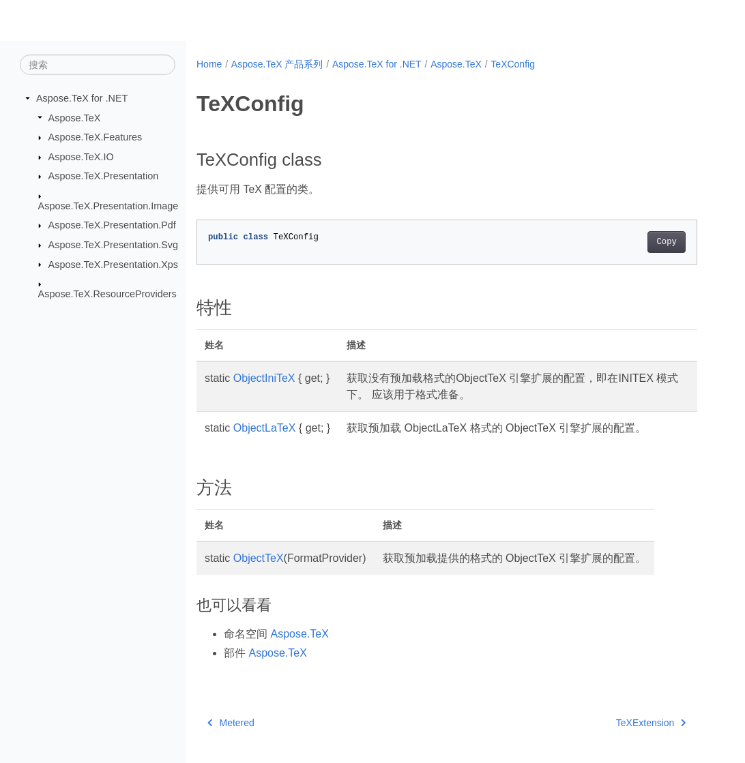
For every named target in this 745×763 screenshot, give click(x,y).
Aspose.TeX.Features (95, 137)
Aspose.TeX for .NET (82, 98)
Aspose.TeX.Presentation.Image (108, 205)
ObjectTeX (258, 558)
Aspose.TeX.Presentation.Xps (113, 263)
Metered (230, 722)
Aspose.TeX (74, 117)
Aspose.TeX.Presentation (103, 175)
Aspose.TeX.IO (81, 156)
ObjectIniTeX (264, 378)
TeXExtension (651, 722)
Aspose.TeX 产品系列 (277, 64)
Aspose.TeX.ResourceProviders (107, 293)
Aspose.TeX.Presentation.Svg (113, 244)
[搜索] (97, 65)
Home (209, 64)
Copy (666, 242)
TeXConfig (513, 64)
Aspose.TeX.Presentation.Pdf (112, 225)
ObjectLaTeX (264, 428)
